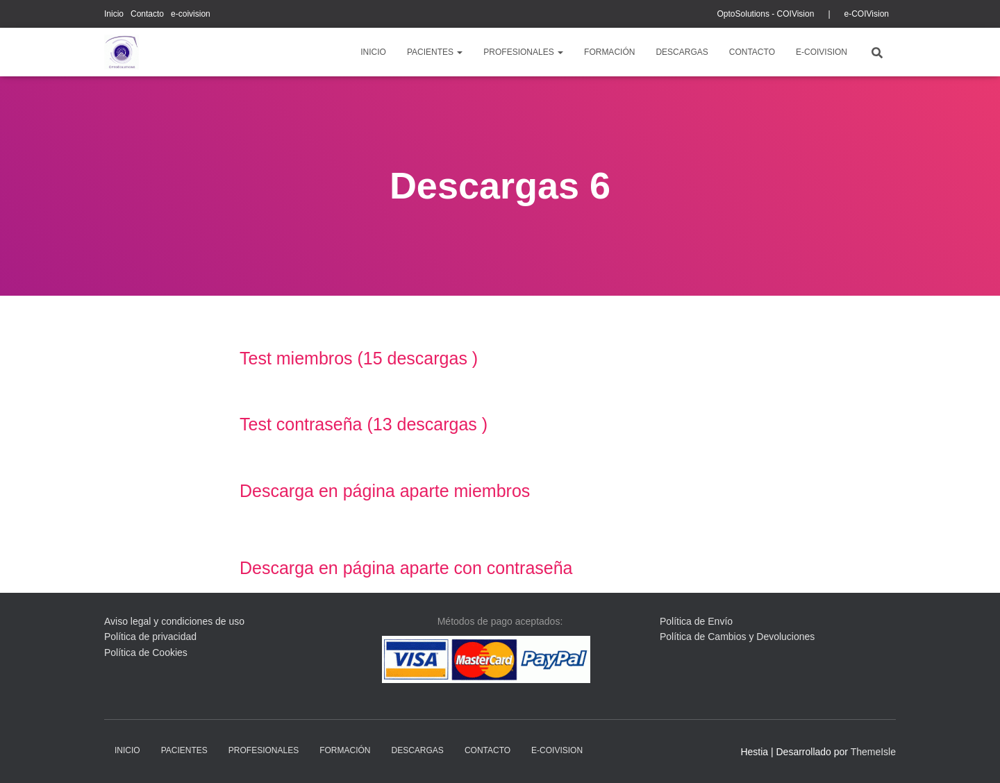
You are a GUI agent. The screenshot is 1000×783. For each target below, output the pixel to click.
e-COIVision (866, 14)
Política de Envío (696, 621)
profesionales (523, 52)
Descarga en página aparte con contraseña (406, 568)
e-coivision (190, 14)
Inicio (114, 14)
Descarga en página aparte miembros (385, 490)
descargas (682, 52)
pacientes (434, 52)
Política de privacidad (150, 636)
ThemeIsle (873, 751)
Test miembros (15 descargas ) (359, 358)
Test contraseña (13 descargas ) (364, 424)
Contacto (147, 14)
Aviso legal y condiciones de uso (174, 621)
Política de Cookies (146, 652)
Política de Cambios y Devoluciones (737, 636)
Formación (609, 52)
